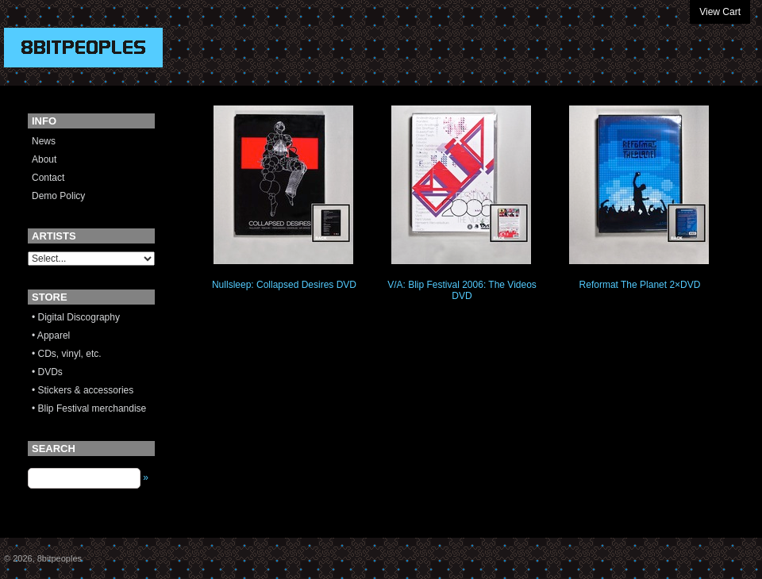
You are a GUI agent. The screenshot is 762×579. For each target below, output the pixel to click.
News (44, 141)
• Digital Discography (76, 317)
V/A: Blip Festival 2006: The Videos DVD (462, 290)
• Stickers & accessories (82, 390)
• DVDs (47, 372)
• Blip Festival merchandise (89, 408)
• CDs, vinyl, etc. (67, 353)
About (44, 159)
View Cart (720, 11)
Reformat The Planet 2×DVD (640, 284)
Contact (48, 177)
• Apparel (51, 335)
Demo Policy (58, 195)
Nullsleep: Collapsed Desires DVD (284, 284)
